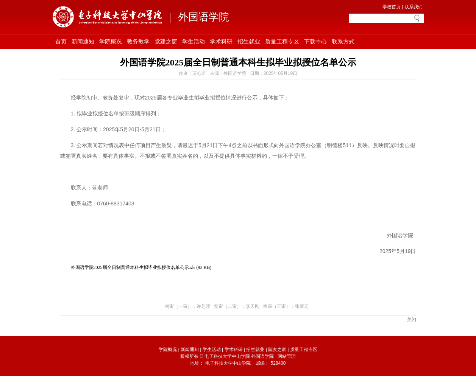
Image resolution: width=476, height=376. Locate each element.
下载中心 (315, 42)
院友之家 (277, 349)
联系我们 (413, 6)
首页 (61, 42)
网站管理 (287, 356)
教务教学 (138, 42)
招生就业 (248, 42)
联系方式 (343, 42)
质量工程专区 (282, 42)
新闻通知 (83, 42)
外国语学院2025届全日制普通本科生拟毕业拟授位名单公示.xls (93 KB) (141, 267)
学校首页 (391, 6)
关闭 (411, 319)
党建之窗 (166, 42)
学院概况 (110, 42)
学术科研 (221, 42)
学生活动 (193, 42)
